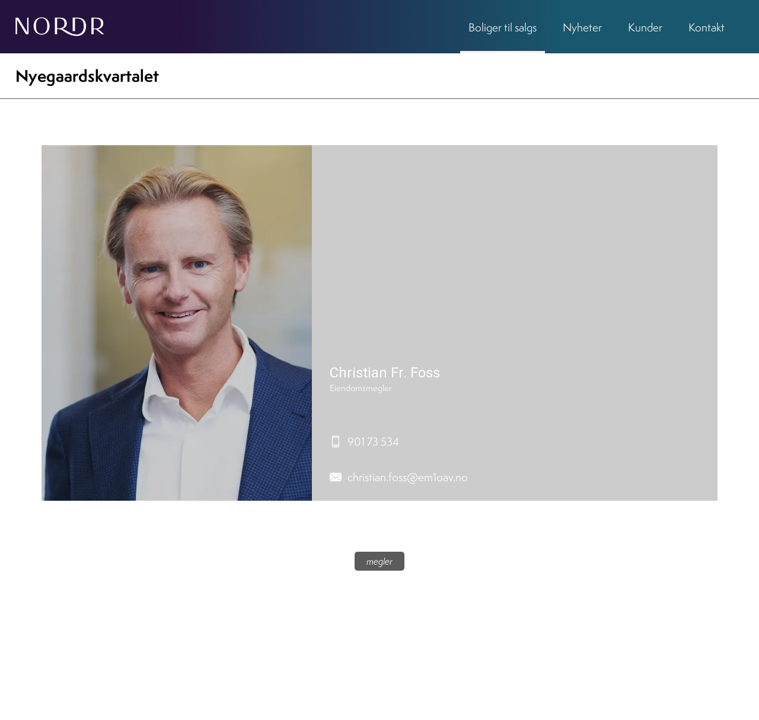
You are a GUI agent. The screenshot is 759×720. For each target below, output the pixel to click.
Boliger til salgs (502, 27)
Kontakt (706, 27)
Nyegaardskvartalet (87, 76)
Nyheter (582, 27)
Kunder (645, 27)
